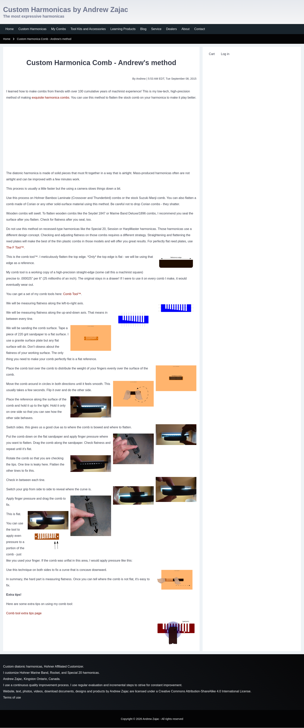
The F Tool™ (15, 247)
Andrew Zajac (119, 691)
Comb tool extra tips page (23, 613)
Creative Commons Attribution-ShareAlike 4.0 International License (204, 691)
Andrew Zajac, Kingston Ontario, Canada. (31, 679)
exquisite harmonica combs (50, 97)
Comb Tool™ (72, 294)
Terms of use (12, 697)
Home (6, 38)
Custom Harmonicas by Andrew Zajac (65, 10)
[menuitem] (9, 29)
